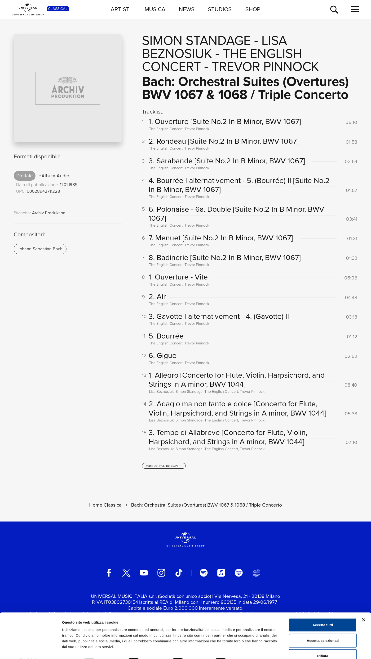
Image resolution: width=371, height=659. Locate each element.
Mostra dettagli (249, 650)
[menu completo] (355, 9)
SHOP (252, 9)
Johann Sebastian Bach (40, 249)
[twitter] (126, 574)
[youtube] (144, 574)
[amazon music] (239, 574)
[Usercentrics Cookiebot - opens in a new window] (30, 649)
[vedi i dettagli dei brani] (164, 467)
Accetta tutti (323, 612)
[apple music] (221, 574)
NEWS (186, 9)
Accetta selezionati (323, 628)
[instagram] (161, 574)
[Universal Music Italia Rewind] (256, 574)
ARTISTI (121, 9)
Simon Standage (196, 40)
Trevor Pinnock (265, 66)
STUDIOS (220, 9)
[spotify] (204, 574)
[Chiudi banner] (363, 607)
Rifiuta (322, 643)
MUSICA (155, 9)
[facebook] (109, 574)
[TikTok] (179, 574)
